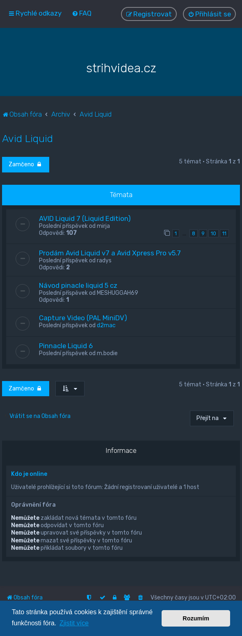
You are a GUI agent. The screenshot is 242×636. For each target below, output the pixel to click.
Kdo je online (29, 473)
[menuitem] (82, 13)
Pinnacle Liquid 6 (66, 345)
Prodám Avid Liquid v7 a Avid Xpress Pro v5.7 (110, 252)
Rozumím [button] (196, 618)
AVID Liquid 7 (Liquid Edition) (85, 218)
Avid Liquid (27, 138)
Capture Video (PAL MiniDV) (83, 317)
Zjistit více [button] (74, 623)
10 (213, 233)
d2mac (106, 324)
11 (224, 233)
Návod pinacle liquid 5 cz (78, 285)
